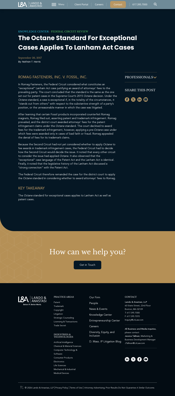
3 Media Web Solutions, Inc (21, 387)
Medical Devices (61, 373)
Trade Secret (60, 326)
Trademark (59, 306)
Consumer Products (63, 358)
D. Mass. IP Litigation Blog (105, 341)
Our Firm (94, 297)
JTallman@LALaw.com (135, 343)
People (93, 303)
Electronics (59, 362)
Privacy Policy (61, 388)
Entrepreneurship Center (104, 320)
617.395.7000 (140, 5)
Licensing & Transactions (65, 322)
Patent (57, 302)
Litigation (58, 314)
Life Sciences (60, 366)
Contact (118, 5)
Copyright (59, 310)
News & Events (98, 309)
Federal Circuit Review (68, 31)
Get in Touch (87, 265)
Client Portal (81, 5)
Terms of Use (76, 388)
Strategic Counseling (64, 318)
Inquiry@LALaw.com (134, 320)
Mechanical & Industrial (65, 369)
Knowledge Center (33, 31)
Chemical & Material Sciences (67, 346)
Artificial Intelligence (63, 342)
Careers (99, 5)
